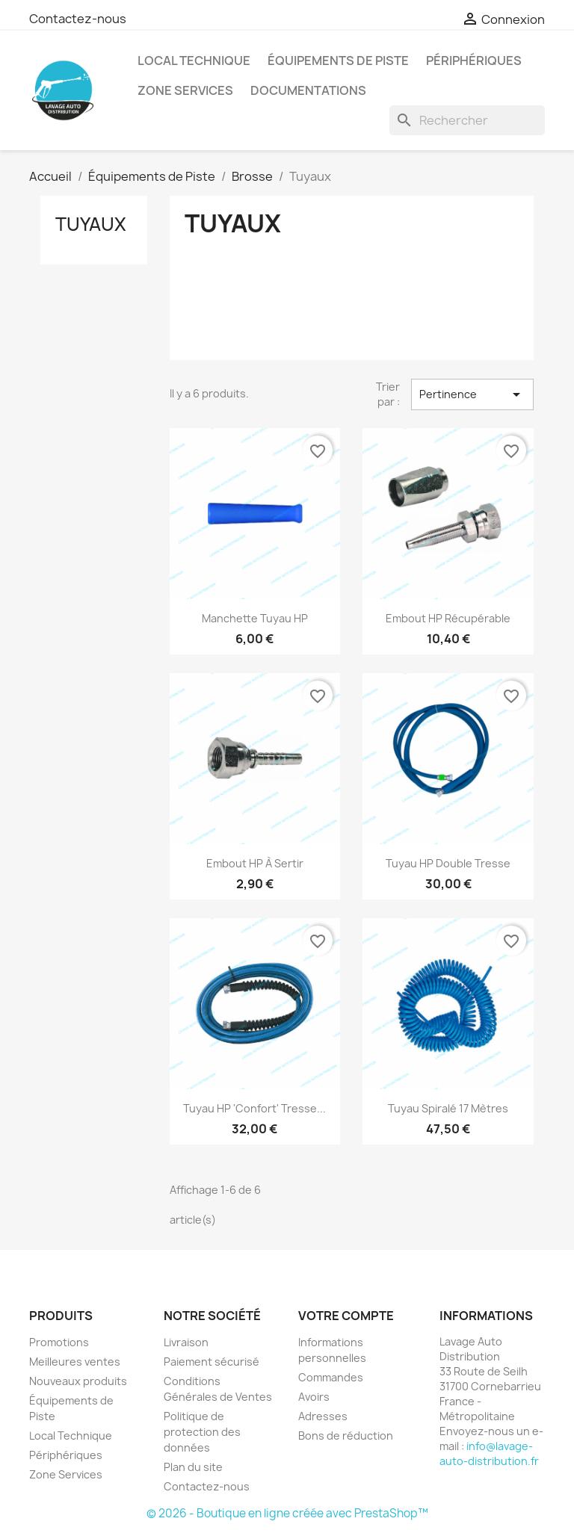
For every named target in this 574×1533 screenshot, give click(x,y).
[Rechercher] (467, 120)
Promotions (59, 1342)
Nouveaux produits (78, 1381)
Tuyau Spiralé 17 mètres (448, 1108)
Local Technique (194, 60)
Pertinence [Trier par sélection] (472, 394)
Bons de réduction (345, 1435)
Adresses (323, 1416)
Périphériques (474, 60)
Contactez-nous (77, 18)
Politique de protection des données (202, 1432)
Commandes (330, 1377)
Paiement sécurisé (211, 1361)
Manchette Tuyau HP (255, 618)
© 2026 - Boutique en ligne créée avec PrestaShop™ (287, 1513)
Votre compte (346, 1315)
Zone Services (185, 90)
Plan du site (193, 1467)
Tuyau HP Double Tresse (448, 863)
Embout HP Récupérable (448, 618)
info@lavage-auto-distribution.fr (489, 1453)
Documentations (308, 90)
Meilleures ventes (74, 1361)
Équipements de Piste (338, 60)
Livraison (186, 1342)
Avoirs (314, 1397)
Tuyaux (90, 224)
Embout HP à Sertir (254, 863)
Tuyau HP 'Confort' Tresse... (254, 1108)
